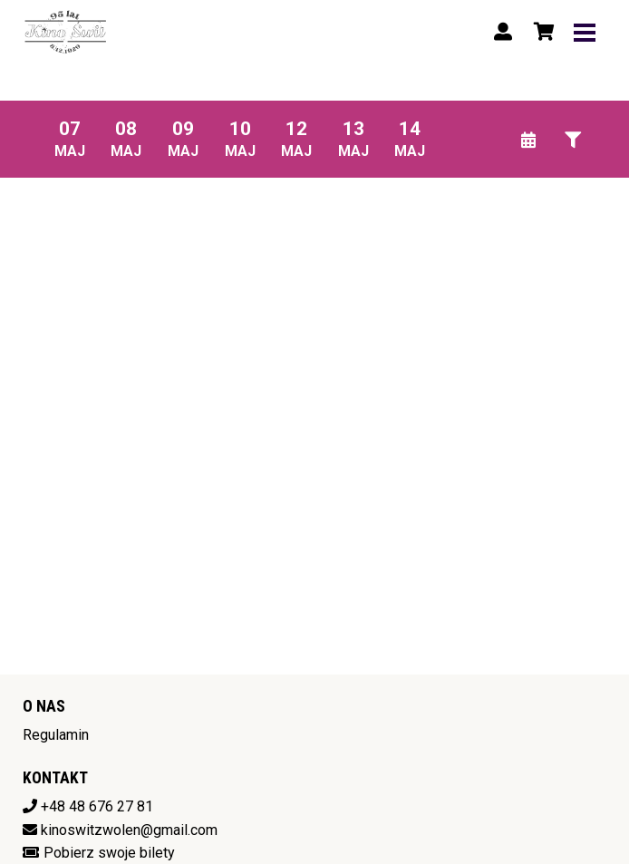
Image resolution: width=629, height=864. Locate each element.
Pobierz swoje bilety (109, 852)
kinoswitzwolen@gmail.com (129, 830)
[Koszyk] (541, 31)
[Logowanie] (503, 32)
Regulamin (56, 734)
